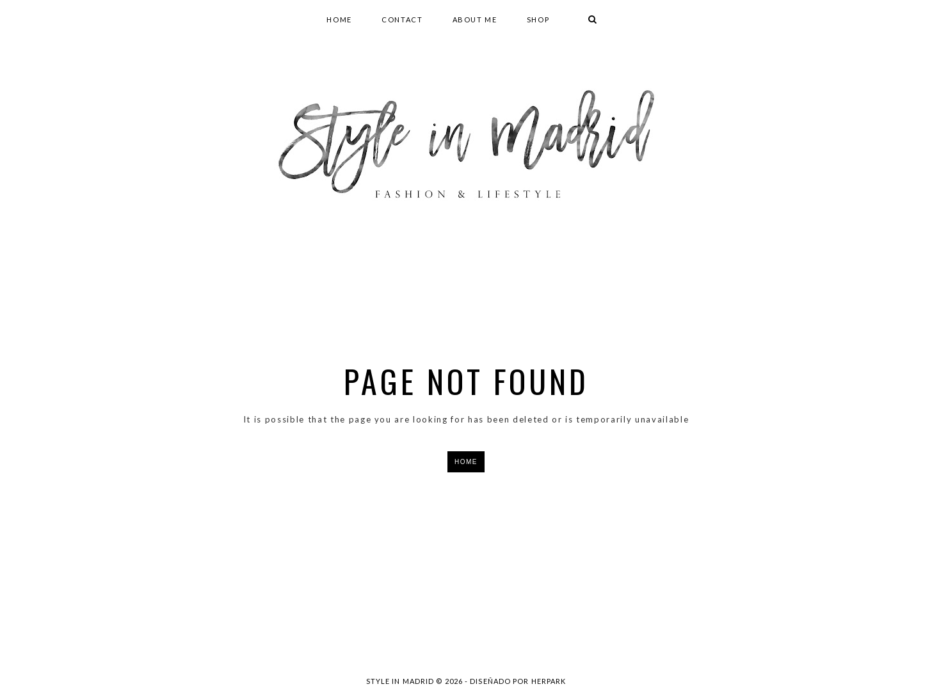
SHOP (538, 19)
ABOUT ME (475, 19)
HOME (339, 19)
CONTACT (402, 19)
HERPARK (548, 681)
